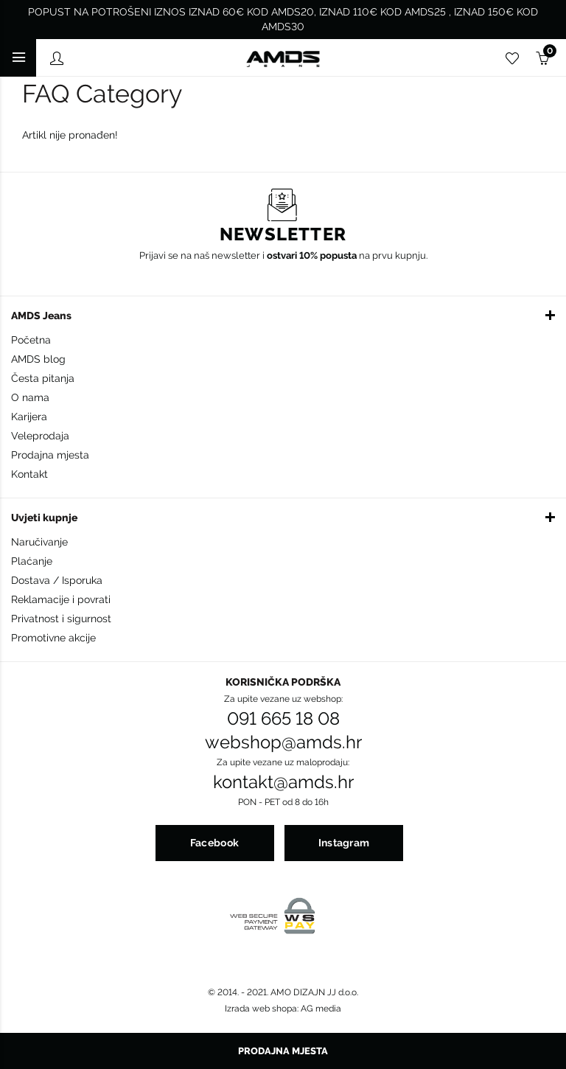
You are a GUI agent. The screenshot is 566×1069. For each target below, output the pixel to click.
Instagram (344, 843)
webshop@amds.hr (283, 742)
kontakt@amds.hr (283, 782)
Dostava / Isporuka (56, 580)
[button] (283, 314)
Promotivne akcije (53, 638)
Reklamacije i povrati (61, 599)
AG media (321, 1008)
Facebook (214, 843)
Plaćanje (31, 561)
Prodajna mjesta (50, 455)
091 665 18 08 (283, 718)
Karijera (29, 416)
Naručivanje (39, 542)
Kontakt (29, 474)
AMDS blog (38, 359)
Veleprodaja (40, 436)
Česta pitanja (42, 378)
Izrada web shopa (261, 1008)
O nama (30, 397)
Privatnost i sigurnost (61, 618)
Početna (31, 340)
